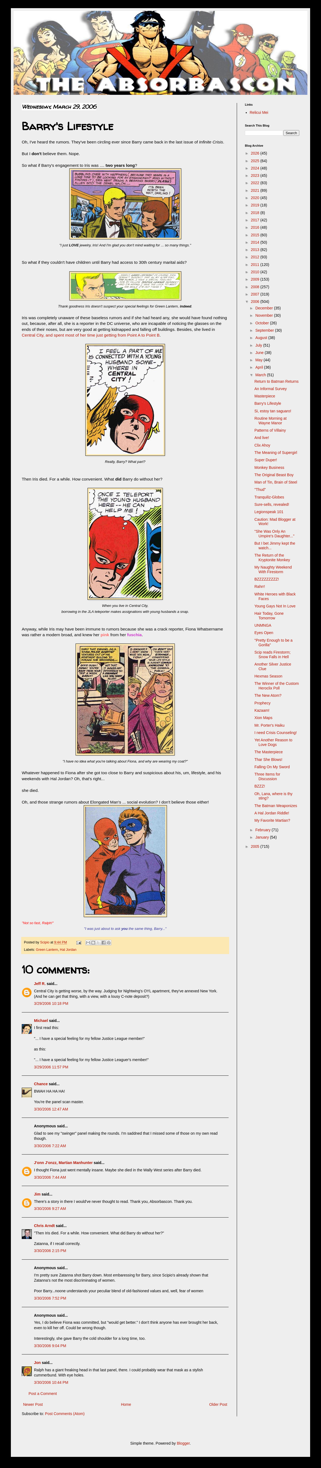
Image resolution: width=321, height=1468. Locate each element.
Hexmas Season (268, 676)
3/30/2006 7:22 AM (50, 1146)
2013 (255, 249)
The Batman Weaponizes (275, 806)
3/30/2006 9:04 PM (50, 1346)
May (259, 360)
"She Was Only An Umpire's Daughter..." (274, 533)
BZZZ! (259, 786)
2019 (255, 205)
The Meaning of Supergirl (275, 452)
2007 (255, 294)
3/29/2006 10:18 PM (51, 1003)
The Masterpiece (268, 752)
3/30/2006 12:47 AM (51, 1109)
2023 (255, 175)
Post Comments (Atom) (65, 1413)
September (265, 330)
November (264, 315)
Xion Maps (263, 718)
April (259, 367)
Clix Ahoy (262, 445)
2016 (255, 227)
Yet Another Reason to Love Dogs (273, 742)
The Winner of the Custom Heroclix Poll (276, 685)
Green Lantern (47, 950)
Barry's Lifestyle (267, 403)
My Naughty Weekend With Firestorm (273, 569)
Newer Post (33, 1404)
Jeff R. (40, 983)
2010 (255, 272)
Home (126, 1404)
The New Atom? (268, 695)
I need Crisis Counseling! (275, 732)
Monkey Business (269, 467)
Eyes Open (263, 633)
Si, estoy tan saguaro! (272, 411)
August (261, 337)
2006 (255, 301)
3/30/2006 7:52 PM (50, 1298)
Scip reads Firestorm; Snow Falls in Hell (272, 654)
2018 (255, 213)
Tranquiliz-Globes (269, 497)
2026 (255, 153)
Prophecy (262, 703)
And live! (261, 437)
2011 (255, 264)
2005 (255, 846)
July (259, 345)
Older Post (218, 1404)
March (261, 375)
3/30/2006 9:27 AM (50, 1208)
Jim (37, 1194)
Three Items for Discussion (267, 776)
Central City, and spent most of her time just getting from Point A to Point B (91, 335)
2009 (255, 279)
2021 (255, 190)
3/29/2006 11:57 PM (51, 1067)
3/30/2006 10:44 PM (51, 1382)
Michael (41, 1020)
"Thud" (260, 489)
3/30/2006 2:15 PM (50, 1251)
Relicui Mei (259, 112)
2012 (255, 257)
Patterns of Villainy (270, 430)
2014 (255, 242)
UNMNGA (262, 625)
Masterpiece (264, 396)
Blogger (183, 1443)
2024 (255, 168)
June (259, 352)
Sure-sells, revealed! (271, 504)
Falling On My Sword (272, 767)
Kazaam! (261, 710)
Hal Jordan (68, 950)
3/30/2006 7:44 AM (50, 1177)
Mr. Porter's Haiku (269, 725)
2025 (255, 161)
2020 (255, 198)
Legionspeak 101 (268, 512)
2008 (255, 287)
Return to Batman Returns (276, 381)
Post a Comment (43, 1393)
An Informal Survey (270, 389)
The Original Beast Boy (274, 475)
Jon (37, 1362)
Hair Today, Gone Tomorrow (269, 615)
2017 (255, 220)
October (262, 323)
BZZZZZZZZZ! (266, 579)
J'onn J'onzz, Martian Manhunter (63, 1162)
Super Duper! (265, 460)
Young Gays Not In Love (274, 606)
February (263, 830)
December (264, 308)
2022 (255, 183)
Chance (41, 1084)
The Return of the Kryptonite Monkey (272, 557)
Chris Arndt (44, 1226)
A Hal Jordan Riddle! (271, 813)
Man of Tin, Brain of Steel (275, 482)
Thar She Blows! (268, 759)
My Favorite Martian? (272, 820)
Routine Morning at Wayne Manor (270, 420)
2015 (255, 235)
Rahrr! (259, 586)
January (262, 837)
